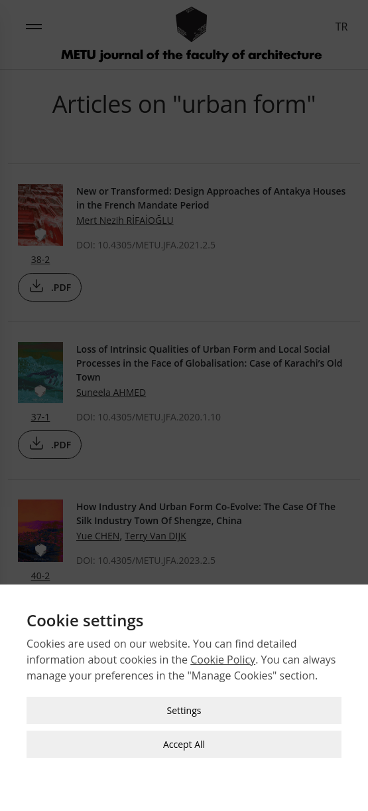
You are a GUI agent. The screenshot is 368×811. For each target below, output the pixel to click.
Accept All (184, 739)
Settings (184, 705)
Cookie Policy (222, 654)
